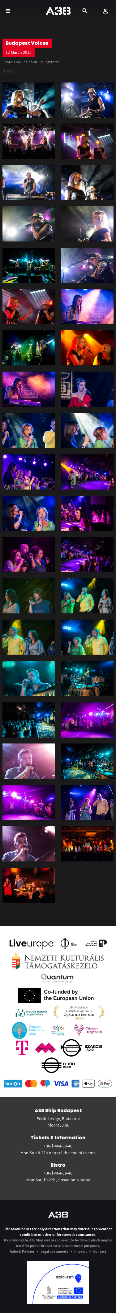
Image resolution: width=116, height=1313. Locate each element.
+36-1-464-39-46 (58, 1173)
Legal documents (54, 1251)
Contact (99, 1251)
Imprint (80, 1251)
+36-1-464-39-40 (58, 1146)
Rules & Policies (22, 1251)
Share (8, 71)
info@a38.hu (58, 1125)
